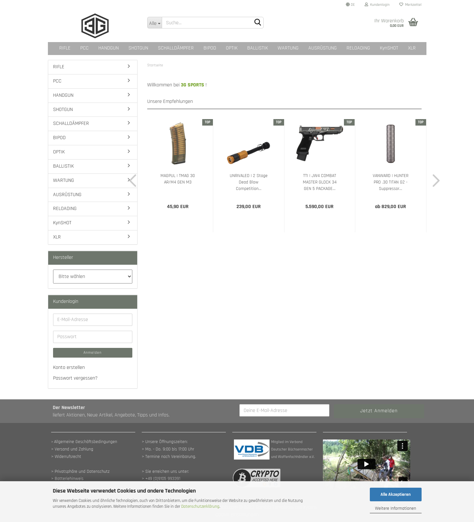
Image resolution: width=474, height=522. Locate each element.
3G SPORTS (192, 85)
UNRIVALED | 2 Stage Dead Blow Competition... (249, 182)
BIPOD (210, 48)
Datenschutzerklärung (200, 506)
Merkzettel (410, 4)
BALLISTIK (257, 48)
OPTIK (231, 48)
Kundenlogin (377, 4)
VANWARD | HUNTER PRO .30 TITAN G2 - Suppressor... (390, 182)
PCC (84, 48)
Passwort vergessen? (75, 378)
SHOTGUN (138, 48)
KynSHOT (389, 48)
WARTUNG (288, 48)
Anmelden (92, 352)
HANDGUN (108, 48)
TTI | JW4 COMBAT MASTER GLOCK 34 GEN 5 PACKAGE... (319, 182)
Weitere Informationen (395, 508)
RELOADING (358, 48)
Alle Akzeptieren (395, 494)
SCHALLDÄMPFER (176, 48)
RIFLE (65, 48)
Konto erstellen (69, 367)
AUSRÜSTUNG (322, 48)
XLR (412, 48)
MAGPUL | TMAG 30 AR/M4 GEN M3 (177, 179)
